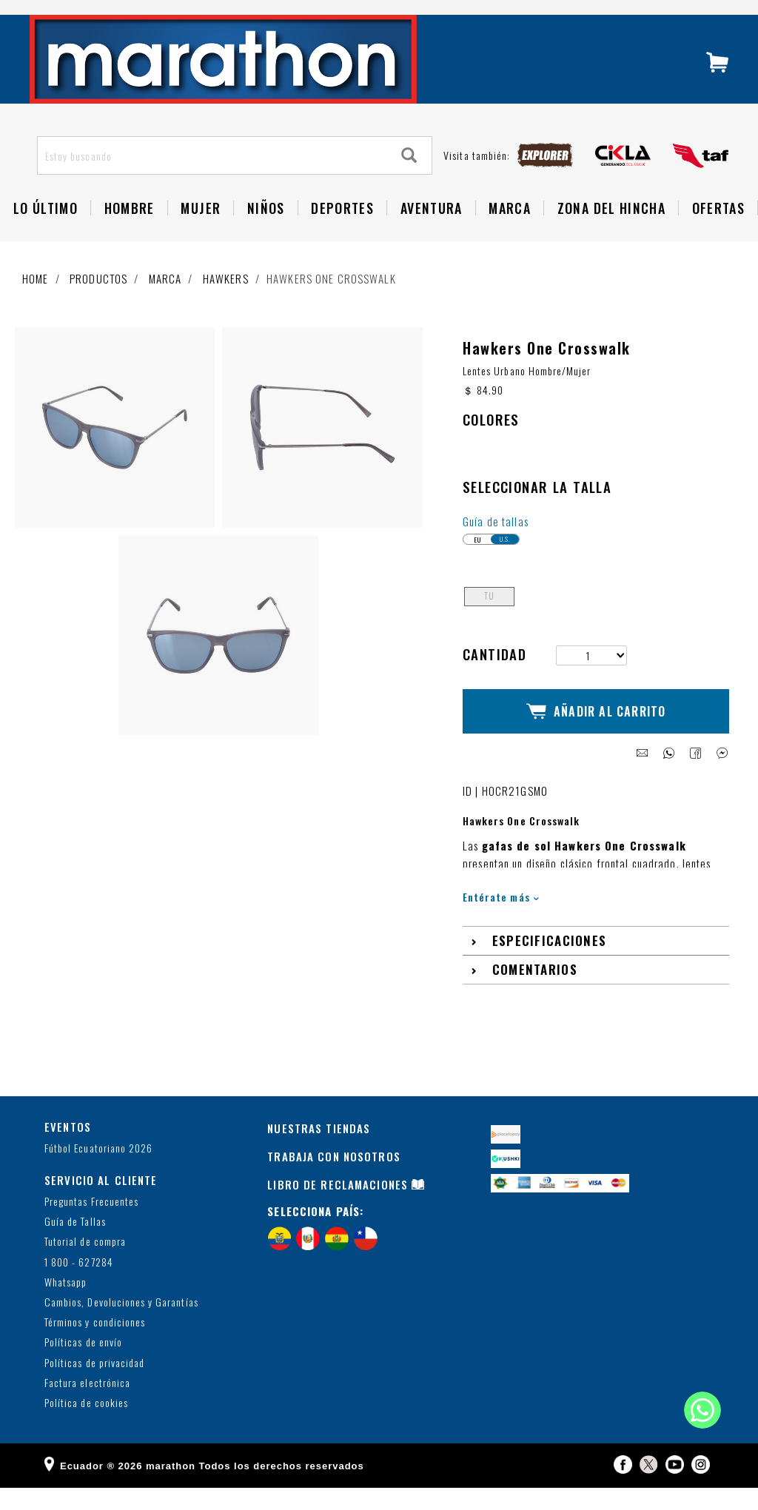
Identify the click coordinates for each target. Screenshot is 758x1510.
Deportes (342, 238)
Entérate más (501, 919)
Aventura (431, 238)
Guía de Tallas (75, 1244)
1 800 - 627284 (78, 1284)
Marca (510, 238)
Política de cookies (86, 1425)
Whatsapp (65, 1304)
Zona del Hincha (611, 238)
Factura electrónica (87, 1405)
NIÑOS (266, 238)
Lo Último (45, 238)
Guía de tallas (496, 556)
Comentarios (534, 992)
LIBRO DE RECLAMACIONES (337, 1206)
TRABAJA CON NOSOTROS (333, 1178)
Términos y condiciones (94, 1344)
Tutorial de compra (85, 1264)
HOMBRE (129, 238)
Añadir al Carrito (596, 740)
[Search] (409, 186)
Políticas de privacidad (94, 1385)
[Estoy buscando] (213, 185)
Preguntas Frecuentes (91, 1224)
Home (35, 309)
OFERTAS (718, 238)
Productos (98, 309)
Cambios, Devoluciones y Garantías (121, 1324)
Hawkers (226, 309)
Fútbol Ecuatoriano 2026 (98, 1171)
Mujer (201, 238)
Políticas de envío (83, 1365)
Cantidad (494, 689)
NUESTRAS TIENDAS (318, 1150)
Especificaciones (549, 963)
